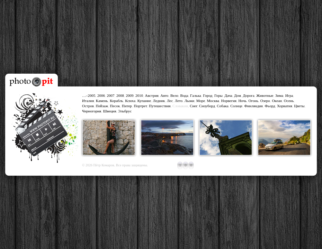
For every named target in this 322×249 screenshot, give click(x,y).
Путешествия (160, 106)
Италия (88, 101)
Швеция (109, 111)
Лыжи (189, 101)
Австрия (152, 95)
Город (207, 95)
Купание (144, 101)
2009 (130, 95)
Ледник (159, 101)
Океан (277, 101)
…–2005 (89, 95)
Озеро (265, 101)
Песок (115, 106)
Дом (237, 95)
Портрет (140, 106)
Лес (170, 101)
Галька (195, 95)
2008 (120, 95)
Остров (88, 106)
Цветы (299, 106)
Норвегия (228, 101)
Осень (289, 101)
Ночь (242, 101)
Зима (279, 95)
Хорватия (284, 106)
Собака (222, 106)
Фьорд (270, 106)
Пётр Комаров (103, 165)
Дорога (248, 95)
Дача (228, 95)
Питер (127, 106)
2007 (111, 95)
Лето (178, 101)
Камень (102, 101)
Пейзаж (102, 106)
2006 (101, 95)
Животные (264, 95)
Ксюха (130, 101)
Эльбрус (125, 111)
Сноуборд (207, 106)
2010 (139, 95)
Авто (164, 95)
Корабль (116, 101)
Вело (174, 95)
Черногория (91, 111)
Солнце (236, 106)
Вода (184, 95)
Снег (193, 106)
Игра (289, 95)
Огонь (254, 101)
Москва (213, 101)
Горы (218, 95)
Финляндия (253, 106)
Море (200, 101)
